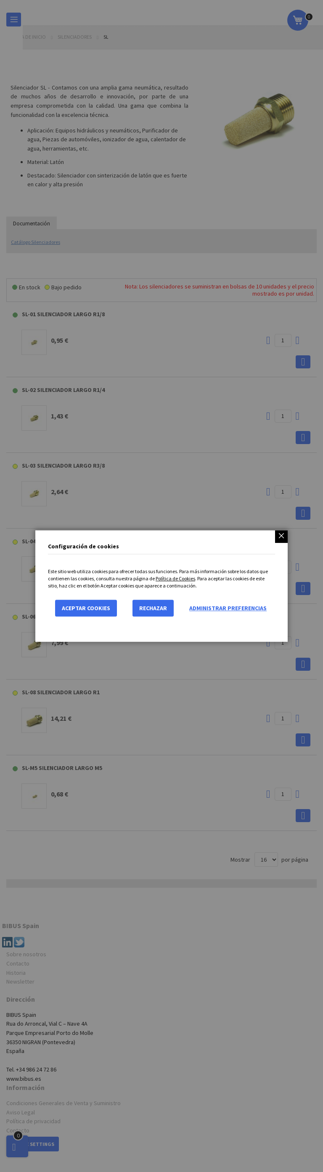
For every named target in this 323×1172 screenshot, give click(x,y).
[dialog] (161, 586)
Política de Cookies (175, 578)
